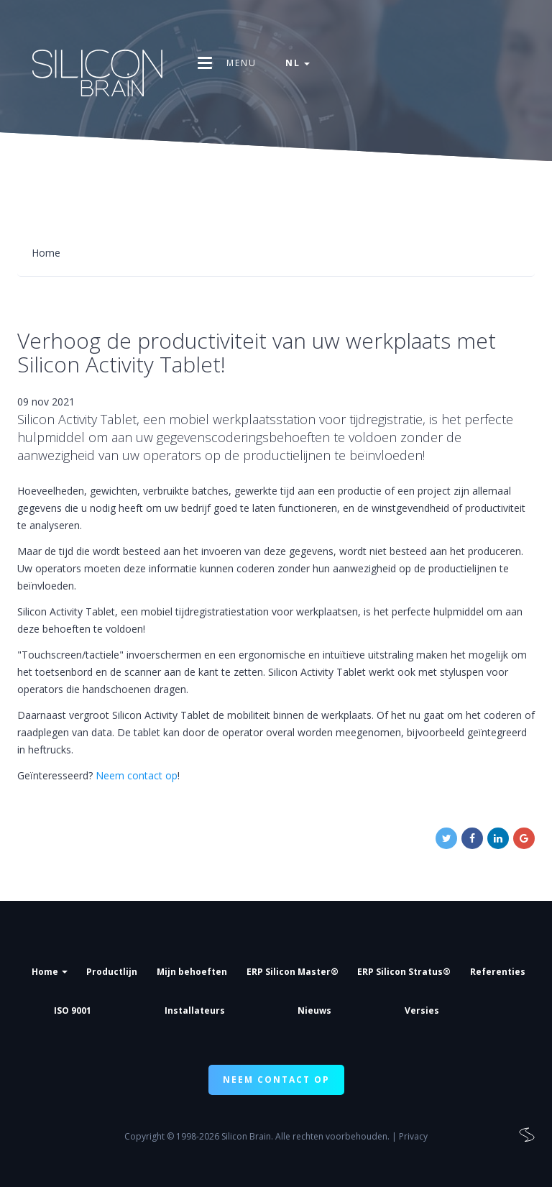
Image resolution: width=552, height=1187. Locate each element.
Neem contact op (137, 775)
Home (50, 972)
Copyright (144, 1136)
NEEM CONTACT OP (276, 1079)
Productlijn (111, 972)
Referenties (497, 972)
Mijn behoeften (192, 972)
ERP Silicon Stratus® (404, 972)
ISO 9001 (72, 1010)
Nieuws (314, 1010)
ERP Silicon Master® (293, 972)
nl (297, 63)
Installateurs (195, 1010)
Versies (422, 1010)
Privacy (413, 1136)
